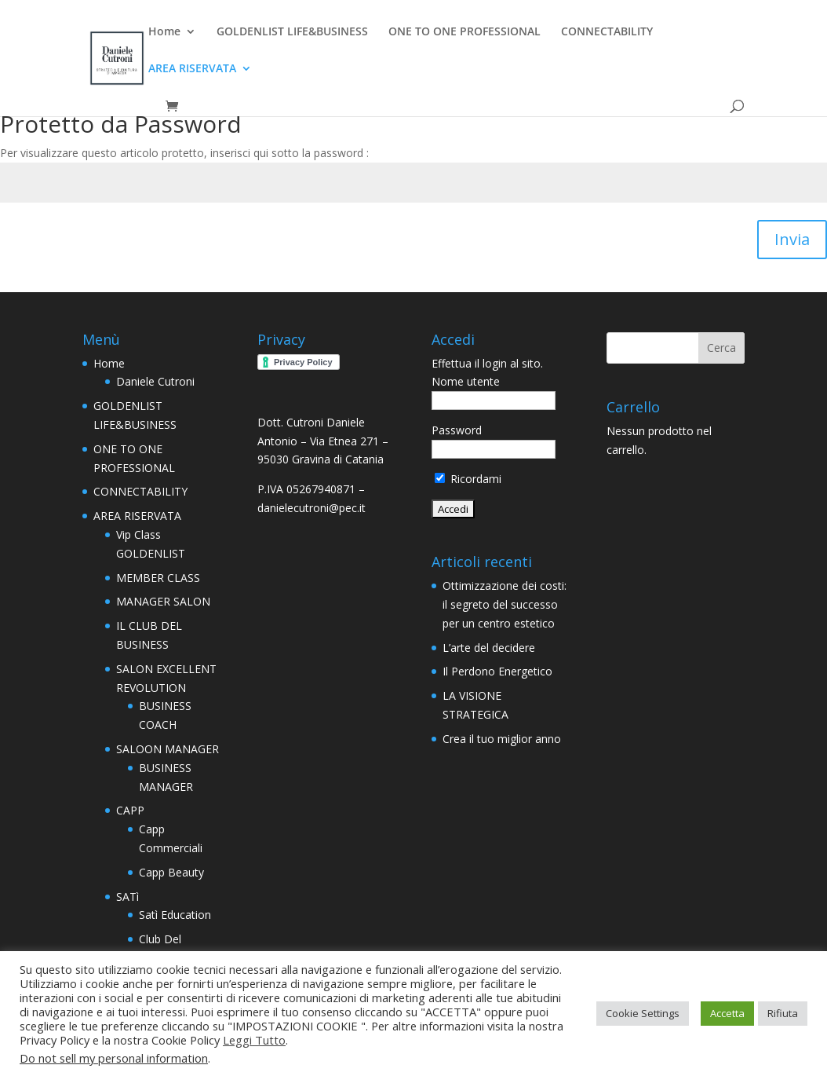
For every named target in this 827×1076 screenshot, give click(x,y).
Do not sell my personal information (114, 1058)
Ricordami (468, 478)
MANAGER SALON (163, 601)
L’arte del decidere (489, 647)
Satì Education (175, 914)
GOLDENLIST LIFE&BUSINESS (292, 32)
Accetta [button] (727, 1013)
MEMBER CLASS (158, 577)
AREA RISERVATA (192, 69)
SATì (127, 896)
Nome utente (466, 381)
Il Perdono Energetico (497, 671)
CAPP (130, 810)
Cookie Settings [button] (642, 1013)
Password (457, 430)
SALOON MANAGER (167, 748)
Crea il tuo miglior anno (502, 738)
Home (164, 32)
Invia (792, 239)
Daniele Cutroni (155, 381)
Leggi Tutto (254, 1040)
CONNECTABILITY (607, 32)
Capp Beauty (171, 872)
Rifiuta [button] (782, 1013)
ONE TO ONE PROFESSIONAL (464, 32)
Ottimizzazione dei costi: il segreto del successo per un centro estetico (505, 604)
